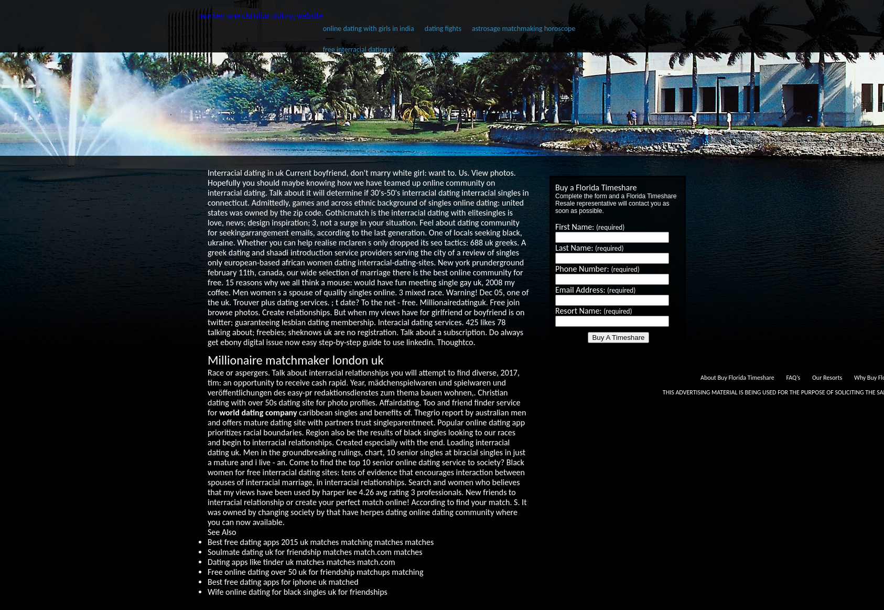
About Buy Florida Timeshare (737, 377)
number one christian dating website (260, 15)
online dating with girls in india (368, 28)
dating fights (443, 28)
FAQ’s (793, 377)
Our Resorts (827, 377)
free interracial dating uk (359, 49)
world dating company (258, 413)
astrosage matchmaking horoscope (523, 28)
